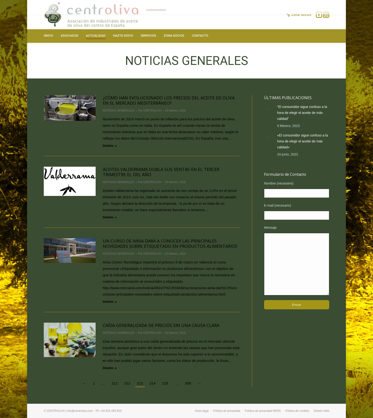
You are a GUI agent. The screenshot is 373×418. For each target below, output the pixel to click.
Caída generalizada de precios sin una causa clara (161, 325)
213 (140, 383)
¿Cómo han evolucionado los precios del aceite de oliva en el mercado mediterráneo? (169, 100)
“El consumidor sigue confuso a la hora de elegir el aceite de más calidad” (302, 113)
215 (165, 383)
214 (153, 383)
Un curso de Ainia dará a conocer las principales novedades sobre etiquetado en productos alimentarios (170, 243)
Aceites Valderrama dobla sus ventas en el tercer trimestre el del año (161, 171)
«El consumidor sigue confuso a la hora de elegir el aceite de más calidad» (302, 141)
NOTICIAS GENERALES (118, 110)
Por (149, 110)
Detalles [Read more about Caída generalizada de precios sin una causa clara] (108, 368)
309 (188, 383)
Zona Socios (298, 15)
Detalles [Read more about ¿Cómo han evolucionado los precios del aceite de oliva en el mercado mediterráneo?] (108, 145)
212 (127, 383)
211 (115, 383)
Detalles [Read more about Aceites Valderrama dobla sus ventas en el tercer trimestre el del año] (108, 217)
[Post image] (269, 108)
